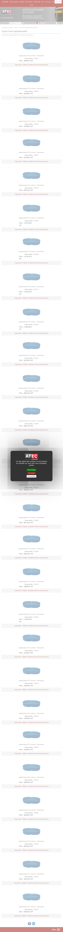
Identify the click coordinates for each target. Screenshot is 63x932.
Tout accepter (31, 470)
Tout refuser (31, 473)
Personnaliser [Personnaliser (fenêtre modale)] (31, 476)
